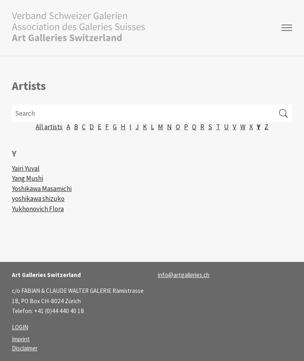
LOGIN (20, 327)
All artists (49, 126)
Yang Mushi (27, 178)
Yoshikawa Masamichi (42, 188)
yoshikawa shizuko (38, 198)
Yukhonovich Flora (38, 208)
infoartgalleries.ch (183, 275)
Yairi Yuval (26, 168)
